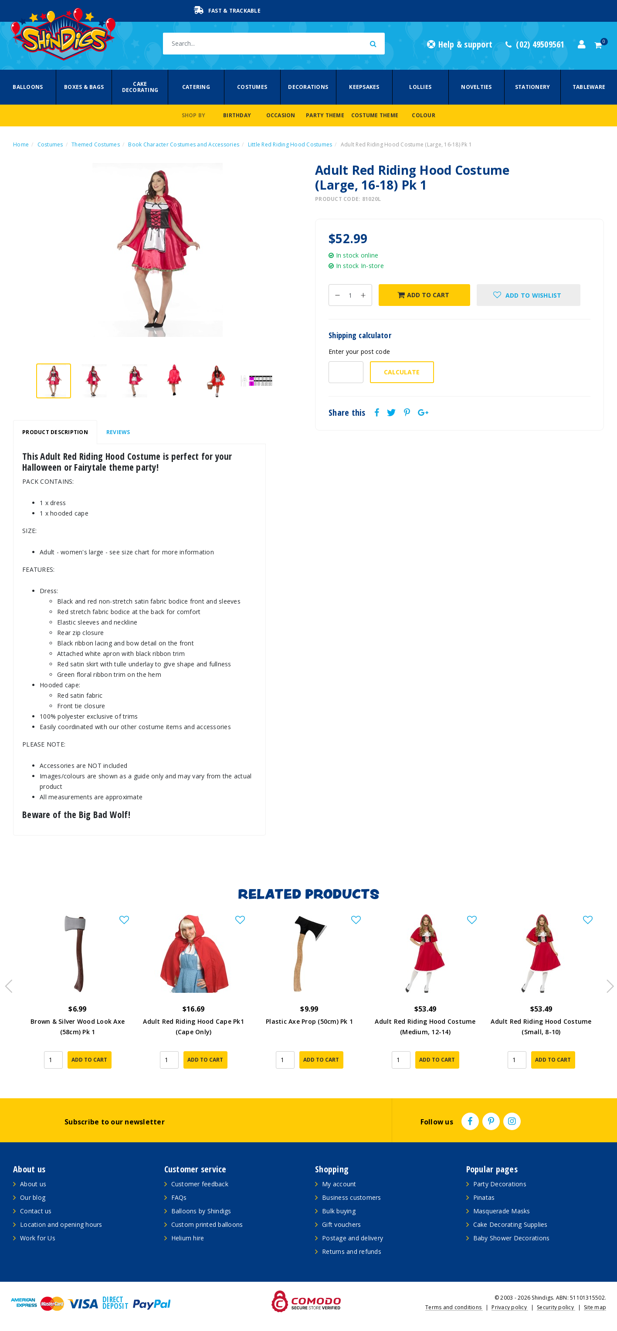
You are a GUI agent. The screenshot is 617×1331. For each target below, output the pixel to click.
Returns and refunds (351, 1251)
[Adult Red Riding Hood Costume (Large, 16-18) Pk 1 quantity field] (350, 295)
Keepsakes (364, 87)
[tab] (55, 432)
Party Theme (325, 115)
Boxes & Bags (84, 87)
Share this (347, 412)
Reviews (118, 432)
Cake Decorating (140, 87)
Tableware (589, 87)
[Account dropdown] (582, 44)
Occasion (280, 115)
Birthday (237, 115)
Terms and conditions (454, 1307)
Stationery (532, 87)
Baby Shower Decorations (511, 1238)
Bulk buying (339, 1211)
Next (606, 983)
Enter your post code (359, 351)
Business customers (351, 1197)
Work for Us (37, 1238)
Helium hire (187, 1238)
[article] (78, 997)
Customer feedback (199, 1184)
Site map (595, 1307)
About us (33, 1184)
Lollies (420, 87)
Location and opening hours (61, 1224)
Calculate (402, 372)
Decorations (308, 87)
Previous (6, 983)
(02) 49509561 (535, 44)
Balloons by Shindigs (201, 1211)
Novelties (476, 87)
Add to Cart (423, 295)
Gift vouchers (341, 1224)
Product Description (55, 432)
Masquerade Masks (501, 1211)
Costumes (252, 87)
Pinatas (484, 1197)
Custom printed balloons (207, 1224)
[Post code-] (346, 372)
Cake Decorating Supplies (510, 1224)
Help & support (459, 44)
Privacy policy (510, 1307)
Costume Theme (374, 115)
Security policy (556, 1307)
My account (339, 1184)
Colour (423, 115)
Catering (196, 87)
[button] (528, 295)
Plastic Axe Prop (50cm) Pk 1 (309, 1019)
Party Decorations (499, 1184)
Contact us (36, 1211)
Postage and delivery (352, 1238)
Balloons (28, 87)
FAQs (179, 1197)
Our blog (32, 1197)
